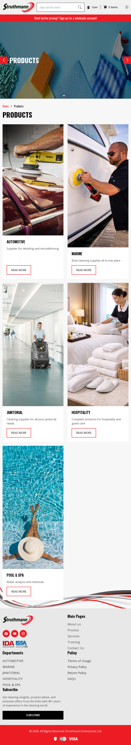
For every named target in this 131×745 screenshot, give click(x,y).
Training (74, 642)
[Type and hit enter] (56, 7)
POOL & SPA (11, 685)
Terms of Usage (79, 661)
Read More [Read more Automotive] (21, 270)
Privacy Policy (77, 667)
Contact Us (76, 648)
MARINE (9, 667)
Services (73, 636)
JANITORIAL (11, 673)
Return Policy (77, 673)
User (92, 7)
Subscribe (33, 715)
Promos (73, 630)
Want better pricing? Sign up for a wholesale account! (65, 18)
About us (74, 624)
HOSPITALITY (13, 679)
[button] (127, 60)
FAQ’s (72, 679)
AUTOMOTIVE (13, 661)
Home (6, 106)
